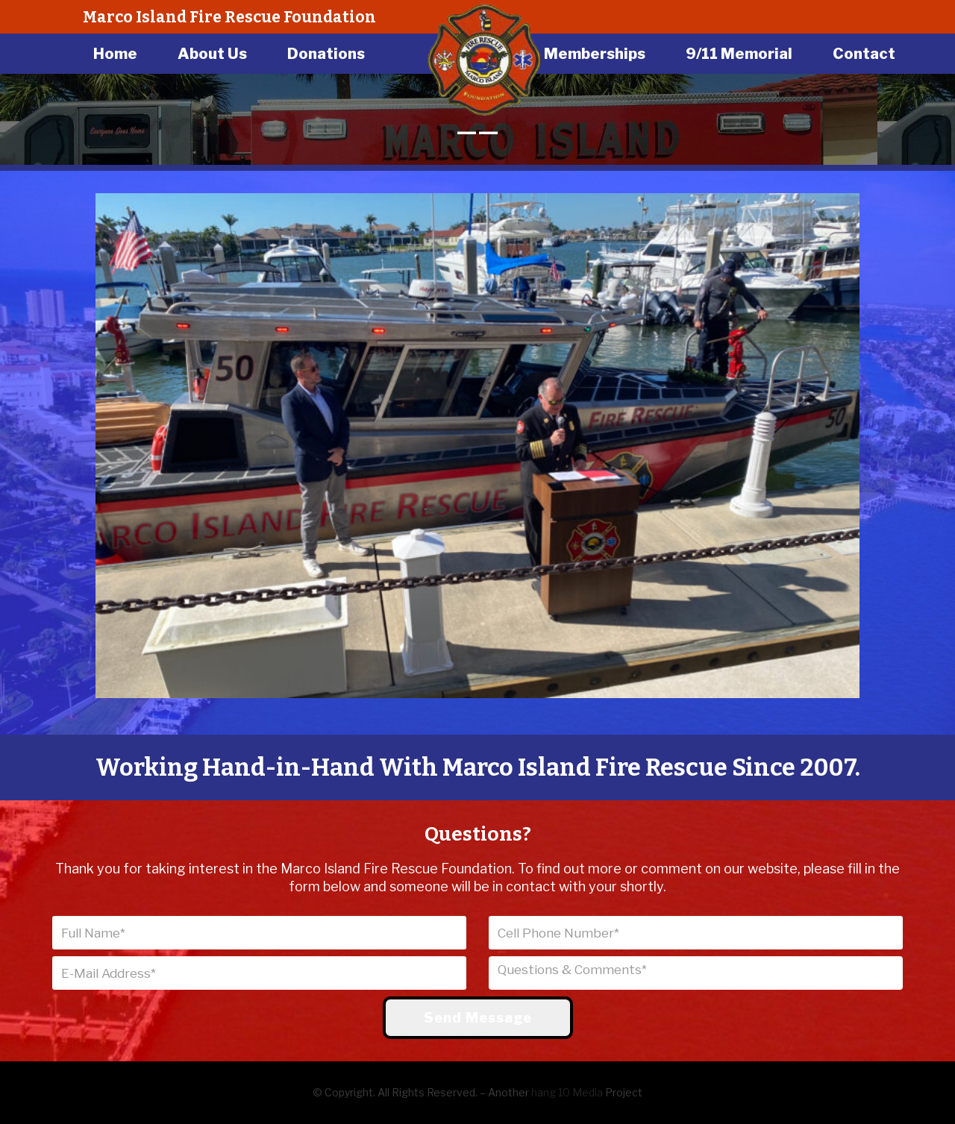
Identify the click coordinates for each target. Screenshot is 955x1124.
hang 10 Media (567, 1092)
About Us (212, 54)
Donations (326, 54)
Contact (864, 54)
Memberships (594, 54)
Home (115, 54)
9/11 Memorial (739, 54)
